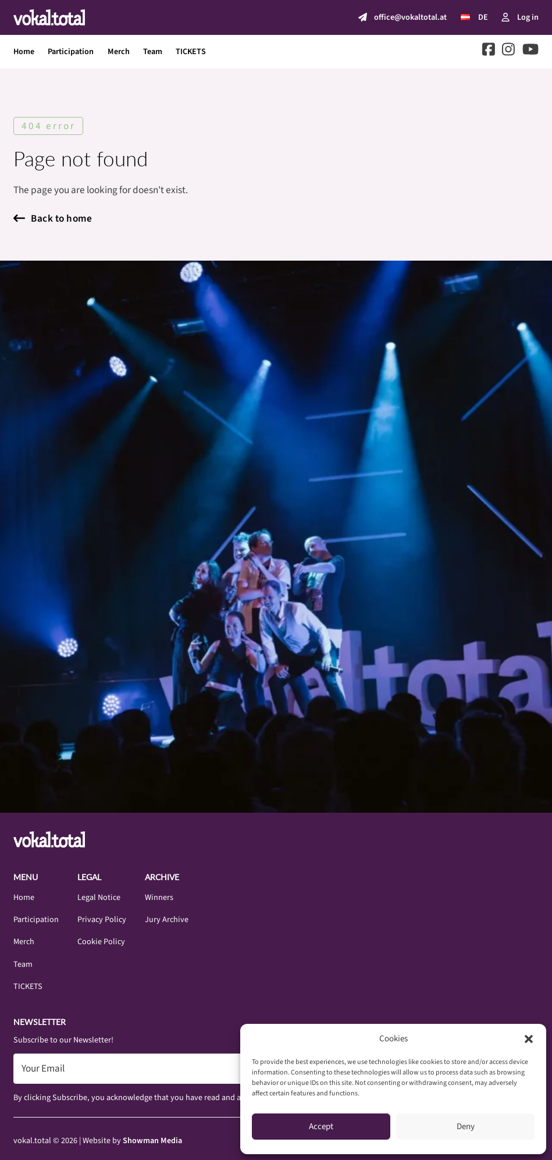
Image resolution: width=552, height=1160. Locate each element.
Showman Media (152, 1140)
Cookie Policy (101, 941)
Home (23, 51)
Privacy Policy (101, 919)
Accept (321, 1126)
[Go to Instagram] (508, 51)
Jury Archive (166, 919)
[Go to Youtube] (530, 51)
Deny (466, 1126)
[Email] (187, 1069)
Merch (119, 51)
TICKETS (191, 51)
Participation (71, 51)
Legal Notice (98, 897)
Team (152, 51)
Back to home (52, 218)
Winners (159, 897)
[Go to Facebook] (488, 51)
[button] (529, 1039)
